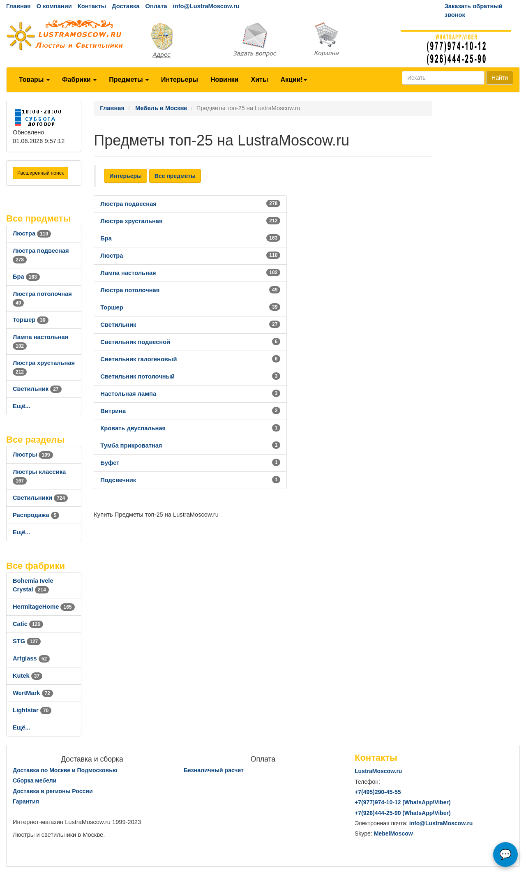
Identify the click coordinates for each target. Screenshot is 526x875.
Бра (26, 276)
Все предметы (175, 176)
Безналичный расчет (214, 770)
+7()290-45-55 (378, 792)
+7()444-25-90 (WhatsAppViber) (403, 813)
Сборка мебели (34, 780)
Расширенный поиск (40, 173)
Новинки (224, 79)
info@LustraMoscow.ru (206, 6)
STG (27, 641)
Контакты (92, 6)
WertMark (33, 693)
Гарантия (26, 801)
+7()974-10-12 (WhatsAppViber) (403, 802)
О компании (54, 6)
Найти (499, 77)
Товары (34, 79)
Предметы (129, 79)
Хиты (259, 79)
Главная (18, 6)
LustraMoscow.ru (378, 771)
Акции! (293, 79)
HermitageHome (44, 606)
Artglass (31, 658)
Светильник (37, 389)
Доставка (125, 6)
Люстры (33, 454)
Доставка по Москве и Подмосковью (65, 770)
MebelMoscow (393, 833)
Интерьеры (179, 79)
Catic (28, 624)
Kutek (27, 675)
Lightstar (32, 710)
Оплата (156, 6)
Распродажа (36, 515)
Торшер (30, 319)
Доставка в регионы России (53, 791)
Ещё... (21, 406)
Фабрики (79, 79)
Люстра (32, 233)
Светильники (40, 497)
